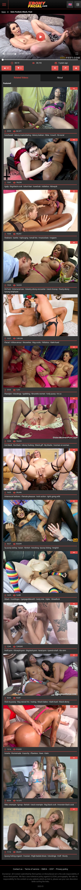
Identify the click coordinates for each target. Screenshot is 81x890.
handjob (8, 394)
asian (21, 548)
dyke (48, 599)
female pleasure (28, 496)
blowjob (54, 186)
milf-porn (8, 650)
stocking (35, 548)
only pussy (51, 394)
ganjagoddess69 (28, 599)
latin (47, 753)
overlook (37, 186)
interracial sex (18, 289)
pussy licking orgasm (13, 856)
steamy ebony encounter (35, 289)
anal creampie (37, 805)
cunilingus (15, 599)
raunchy (26, 753)
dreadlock (56, 599)
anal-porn (43, 650)
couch (53, 135)
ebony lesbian (38, 135)
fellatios (46, 342)
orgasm (53, 238)
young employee (11, 292)
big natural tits (23, 702)
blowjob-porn (19, 650)
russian (27, 856)
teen (41, 753)
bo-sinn (63, 650)
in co (60, 394)
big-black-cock (16, 186)
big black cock (50, 805)
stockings (17, 394)
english (56, 548)
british (27, 548)
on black (8, 445)
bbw (47, 135)
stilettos (45, 186)
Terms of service (32, 869)
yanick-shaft (53, 650)
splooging (24, 238)
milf (59, 856)
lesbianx (8, 238)
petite (16, 238)
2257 (51, 869)
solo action (41, 496)
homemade (16, 753)
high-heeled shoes (39, 856)
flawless (34, 753)
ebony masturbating (23, 135)
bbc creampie (10, 805)
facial (7, 342)
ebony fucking (28, 445)
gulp (7, 186)
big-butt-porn (32, 650)
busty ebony (64, 289)
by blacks (48, 445)
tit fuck (8, 289)
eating (33, 702)
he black (17, 445)
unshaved (9, 135)
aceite (7, 753)
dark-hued (55, 342)
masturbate (44, 238)
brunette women (38, 394)
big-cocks (37, 342)
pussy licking (46, 548)
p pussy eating (11, 548)
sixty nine (40, 599)
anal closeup (52, 289)
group (20, 805)
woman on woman (61, 445)
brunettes (27, 342)
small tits (33, 238)
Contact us (18, 869)
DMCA (44, 869)
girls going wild (54, 496)
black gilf (39, 445)
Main (4, 12)
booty (65, 856)
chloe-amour (16, 342)
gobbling (26, 394)
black (7, 599)
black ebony (64, 702)
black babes (43, 702)
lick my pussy (10, 702)
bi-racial (61, 135)
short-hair (28, 186)
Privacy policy (62, 869)
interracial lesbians (12, 496)
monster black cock (66, 805)
